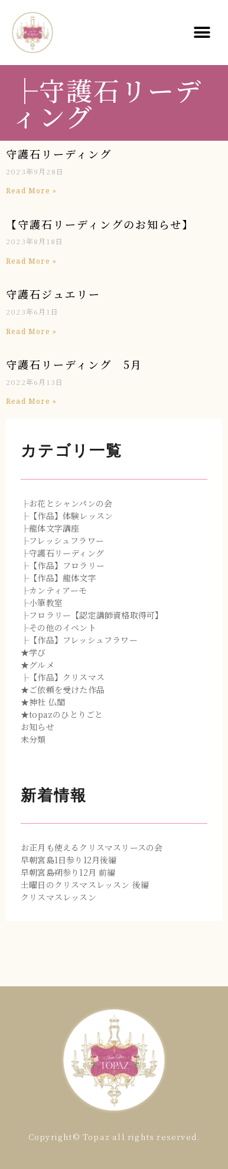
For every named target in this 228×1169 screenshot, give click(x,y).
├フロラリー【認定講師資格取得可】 (92, 615)
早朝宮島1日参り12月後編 (69, 860)
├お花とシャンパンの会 (66, 503)
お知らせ (37, 727)
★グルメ (37, 665)
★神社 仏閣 (43, 702)
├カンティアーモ (54, 590)
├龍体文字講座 (50, 528)
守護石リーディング (59, 153)
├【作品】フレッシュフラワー (79, 640)
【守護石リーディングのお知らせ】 (100, 224)
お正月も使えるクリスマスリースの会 (91, 847)
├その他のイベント (58, 627)
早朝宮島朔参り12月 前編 (68, 872)
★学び (33, 652)
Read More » (31, 191)
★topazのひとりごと (62, 714)
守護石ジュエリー (53, 294)
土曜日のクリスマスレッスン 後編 (85, 884)
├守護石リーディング (62, 553)
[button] (202, 33)
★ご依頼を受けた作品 (63, 689)
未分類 (33, 739)
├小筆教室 (42, 602)
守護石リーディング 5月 (74, 364)
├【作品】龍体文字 (58, 578)
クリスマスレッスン (58, 897)
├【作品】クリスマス (63, 677)
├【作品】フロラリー (63, 565)
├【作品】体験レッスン (67, 516)
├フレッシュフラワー (62, 540)
